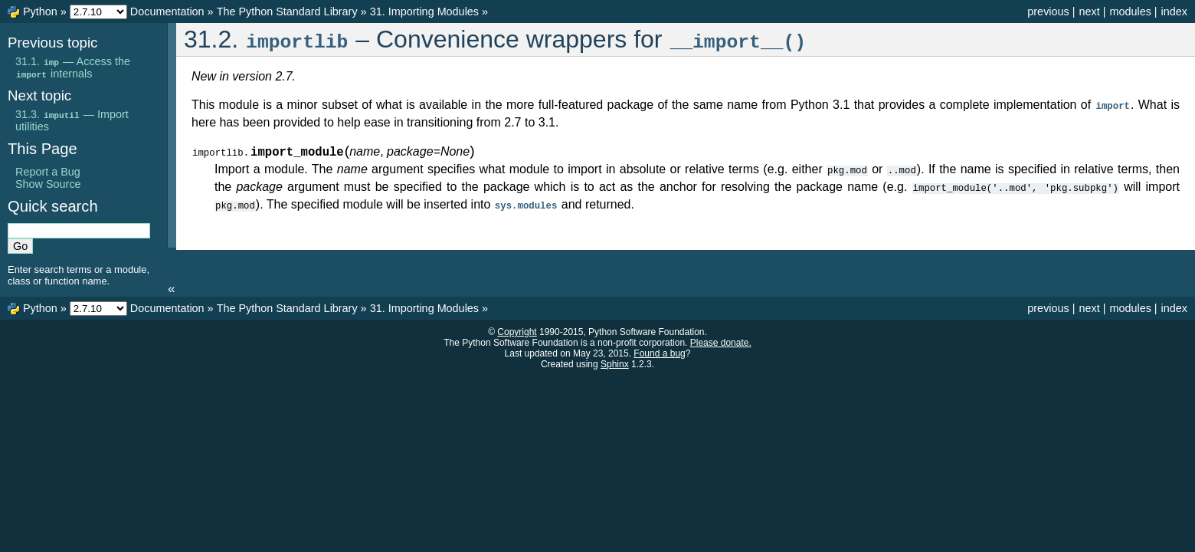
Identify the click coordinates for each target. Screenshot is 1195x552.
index (1174, 11)
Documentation (167, 11)
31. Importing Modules (424, 11)
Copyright (516, 332)
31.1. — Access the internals (72, 67)
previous (1048, 11)
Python (40, 11)
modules (1130, 11)
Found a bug (659, 353)
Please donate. (720, 342)
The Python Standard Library (287, 11)
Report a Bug (47, 172)
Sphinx (615, 364)
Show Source (48, 184)
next (1089, 11)
